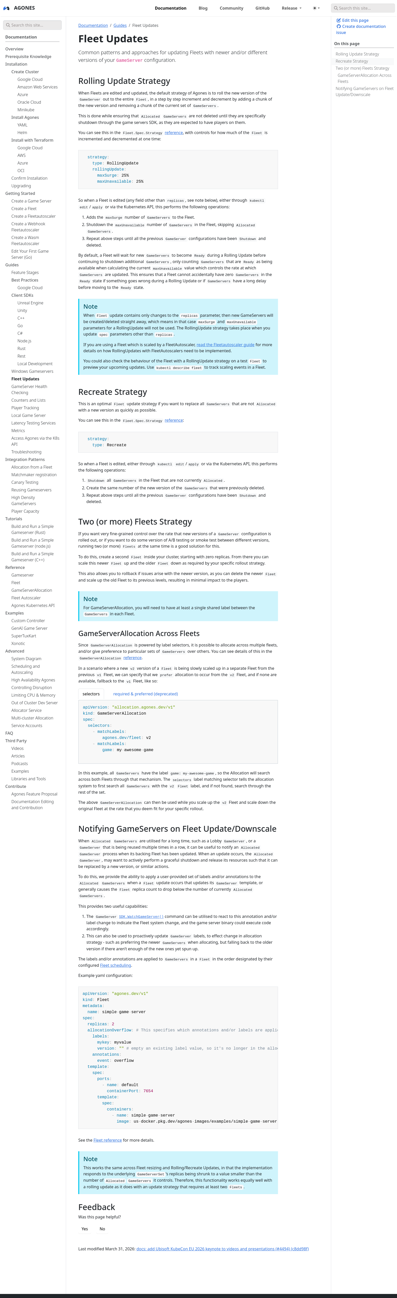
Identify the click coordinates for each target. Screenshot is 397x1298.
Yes (85, 1229)
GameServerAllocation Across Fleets (365, 78)
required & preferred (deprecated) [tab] (145, 694)
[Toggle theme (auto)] (316, 8)
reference (174, 132)
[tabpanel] (178, 732)
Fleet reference (107, 1140)
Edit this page (352, 20)
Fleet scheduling (115, 965)
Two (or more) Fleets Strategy (362, 68)
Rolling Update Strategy (357, 54)
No (102, 1229)
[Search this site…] (363, 8)
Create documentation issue (361, 29)
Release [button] (290, 8)
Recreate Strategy (352, 61)
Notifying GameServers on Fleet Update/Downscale (365, 91)
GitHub (262, 8)
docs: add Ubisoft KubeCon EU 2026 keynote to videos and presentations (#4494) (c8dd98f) (222, 1249)
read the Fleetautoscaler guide (225, 344)
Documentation (93, 25)
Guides (120, 25)
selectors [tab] (91, 694)
